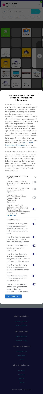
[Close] (38, 94)
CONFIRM (13, 296)
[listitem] (21, 177)
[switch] (34, 182)
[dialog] (21, 197)
